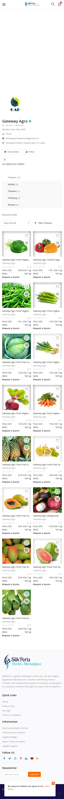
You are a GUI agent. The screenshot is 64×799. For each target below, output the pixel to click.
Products (14, 177)
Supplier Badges (9, 737)
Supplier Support (10, 746)
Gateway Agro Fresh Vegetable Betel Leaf (16, 259)
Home (5, 701)
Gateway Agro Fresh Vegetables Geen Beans (16, 311)
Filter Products (43, 223)
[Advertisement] (32, 42)
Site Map (6, 710)
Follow (30, 151)
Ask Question (11, 151)
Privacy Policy (8, 706)
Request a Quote (10, 277)
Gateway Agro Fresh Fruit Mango (16, 567)
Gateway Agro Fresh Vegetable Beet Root (16, 413)
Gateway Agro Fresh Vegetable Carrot (47, 413)
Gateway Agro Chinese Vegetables (47, 259)
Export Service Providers (13, 741)
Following (14, 198)
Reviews (13, 204)
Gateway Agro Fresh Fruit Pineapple (16, 464)
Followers (14, 191)
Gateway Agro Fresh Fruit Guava (47, 567)
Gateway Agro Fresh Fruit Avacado (16, 618)
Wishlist (13, 184)
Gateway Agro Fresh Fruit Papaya (16, 515)
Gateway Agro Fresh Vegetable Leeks (47, 362)
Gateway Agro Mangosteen (46, 515)
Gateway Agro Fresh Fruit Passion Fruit (47, 464)
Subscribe (34, 774)
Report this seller (9, 214)
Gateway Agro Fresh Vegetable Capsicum (47, 311)
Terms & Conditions (11, 715)
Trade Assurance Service (13, 732)
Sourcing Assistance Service (15, 728)
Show (8, 133)
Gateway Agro (15, 121)
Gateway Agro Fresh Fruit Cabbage (16, 362)
